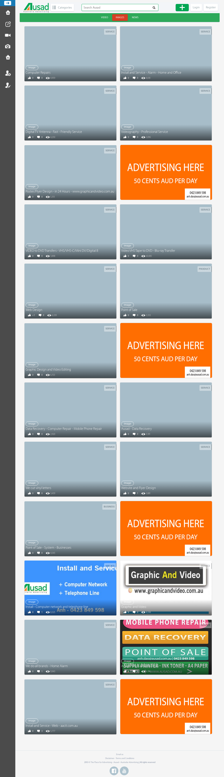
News (135, 17)
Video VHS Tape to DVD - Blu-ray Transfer (148, 251)
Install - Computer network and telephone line (57, 607)
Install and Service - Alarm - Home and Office (151, 73)
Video (104, 17)
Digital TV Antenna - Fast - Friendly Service (54, 132)
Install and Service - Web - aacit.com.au (52, 726)
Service (110, 31)
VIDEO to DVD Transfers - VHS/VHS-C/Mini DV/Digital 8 (62, 251)
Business (109, 506)
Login (7, 73)
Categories (65, 7)
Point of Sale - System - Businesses (48, 548)
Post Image (7, 46)
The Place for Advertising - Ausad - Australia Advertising (114, 762)
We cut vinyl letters (38, 488)
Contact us (7, 57)
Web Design (34, 310)
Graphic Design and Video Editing (48, 370)
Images (120, 17)
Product (204, 269)
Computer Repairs (38, 73)
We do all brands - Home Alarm (47, 666)
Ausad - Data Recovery (136, 429)
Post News (7, 24)
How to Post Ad (7, 12)
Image (31, 67)
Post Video (7, 35)
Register (7, 85)
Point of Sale (129, 310)
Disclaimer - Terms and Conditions (119, 758)
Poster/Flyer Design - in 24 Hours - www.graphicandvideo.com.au (70, 191)
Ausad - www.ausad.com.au (140, 666)
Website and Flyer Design (138, 488)
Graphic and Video (133, 607)
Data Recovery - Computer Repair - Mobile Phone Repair (64, 429)
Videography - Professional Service (144, 132)
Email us (119, 754)
